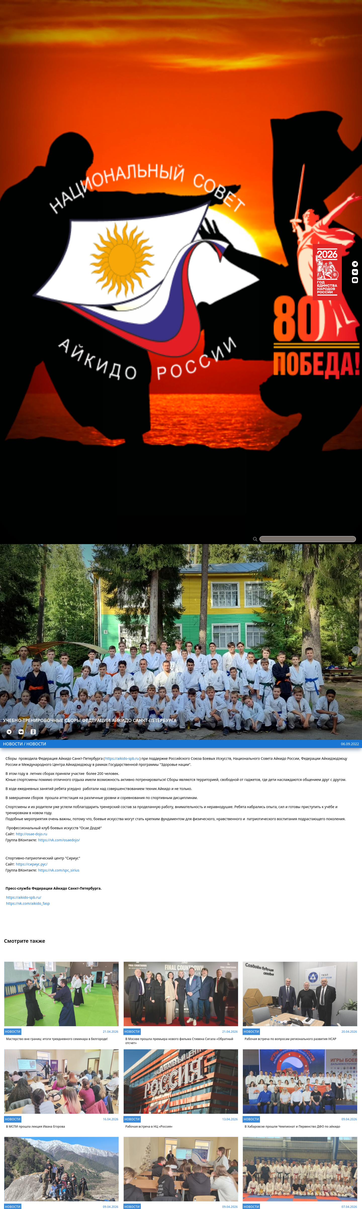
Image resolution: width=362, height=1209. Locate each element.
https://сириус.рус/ (31, 864)
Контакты (284, 8)
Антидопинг (221, 8)
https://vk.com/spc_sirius (58, 870)
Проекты (76, 8)
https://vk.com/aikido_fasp (28, 903)
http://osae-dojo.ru (31, 834)
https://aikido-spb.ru (122, 758)
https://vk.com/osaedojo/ (59, 840)
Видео (254, 8)
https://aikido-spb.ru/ (23, 897)
